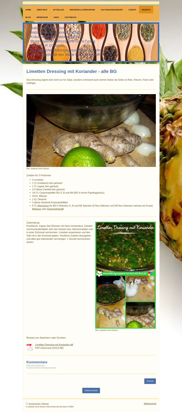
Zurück (150, 381)
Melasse (36, 209)
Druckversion (33, 404)
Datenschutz (91, 390)
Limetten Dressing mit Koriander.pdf (54, 344)
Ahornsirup (43, 205)
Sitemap (45, 404)
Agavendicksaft (55, 209)
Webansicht (150, 403)
